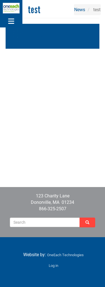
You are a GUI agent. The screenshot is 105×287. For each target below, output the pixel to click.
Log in (53, 265)
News (79, 9)
